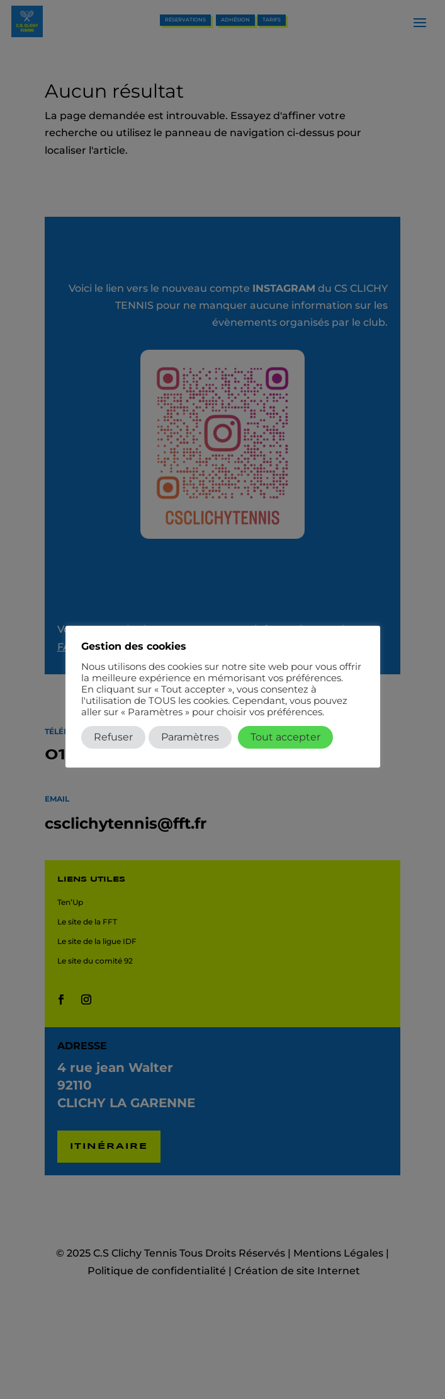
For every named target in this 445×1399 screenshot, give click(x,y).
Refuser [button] (113, 737)
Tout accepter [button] (285, 737)
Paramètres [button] (190, 737)
